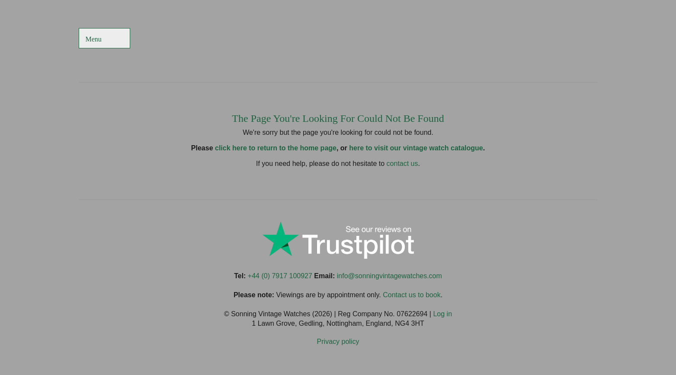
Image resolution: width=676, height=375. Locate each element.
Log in (442, 314)
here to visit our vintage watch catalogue (416, 148)
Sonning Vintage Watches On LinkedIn (589, 39)
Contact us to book (411, 295)
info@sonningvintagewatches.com (389, 276)
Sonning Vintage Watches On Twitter (526, 39)
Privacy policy (338, 341)
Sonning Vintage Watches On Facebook (505, 39)
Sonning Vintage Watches (338, 38)
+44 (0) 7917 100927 (280, 276)
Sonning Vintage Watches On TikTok (547, 39)
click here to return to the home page (275, 148)
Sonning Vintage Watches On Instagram (568, 39)
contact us (402, 163)
